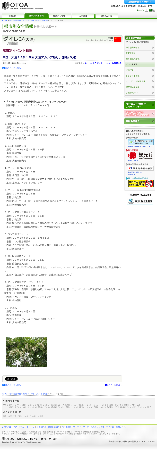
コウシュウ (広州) (34, 405)
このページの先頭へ (114, 385)
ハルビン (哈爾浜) (106, 407)
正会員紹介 (41, 427)
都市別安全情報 (15, 20)
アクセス (110, 427)
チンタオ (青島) (50, 407)
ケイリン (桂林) (20, 405)
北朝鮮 (40, 416)
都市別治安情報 (133, 87)
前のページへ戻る (13, 68)
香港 (20, 416)
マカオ (25, 416)
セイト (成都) (8, 407)
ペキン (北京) (131, 407)
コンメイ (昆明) (63, 405)
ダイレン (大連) (42, 20)
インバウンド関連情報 (135, 81)
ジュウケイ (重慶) (121, 405)
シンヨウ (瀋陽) (107, 405)
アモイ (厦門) (8, 405)
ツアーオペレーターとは (24, 427)
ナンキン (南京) (78, 407)
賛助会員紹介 (54, 427)
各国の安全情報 (129, 441)
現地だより (131, 70)
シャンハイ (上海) (77, 405)
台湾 (10, 416)
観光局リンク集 (97, 427)
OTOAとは (6, 427)
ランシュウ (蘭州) (144, 407)
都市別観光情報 (133, 59)
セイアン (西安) (135, 405)
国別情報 (131, 174)
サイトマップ (83, 427)
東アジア (26, 20)
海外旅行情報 (114, 441)
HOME (4, 20)
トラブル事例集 (133, 76)
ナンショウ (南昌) (91, 407)
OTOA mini (150, 441)
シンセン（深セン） (92, 405)
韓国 (5, 416)
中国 (32, 20)
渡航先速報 (131, 53)
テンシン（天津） (63, 407)
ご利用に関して (68, 427)
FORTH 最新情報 (135, 172)
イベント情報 (132, 64)
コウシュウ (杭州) (49, 405)
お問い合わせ (122, 427)
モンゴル (33, 416)
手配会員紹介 (132, 93)
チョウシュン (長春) (35, 407)
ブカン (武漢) (120, 407)
